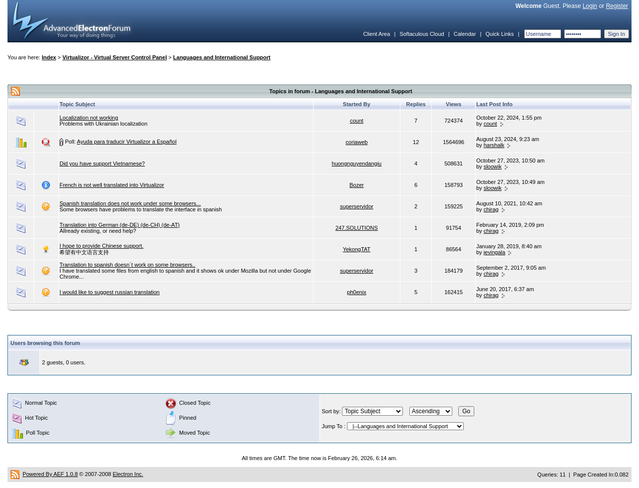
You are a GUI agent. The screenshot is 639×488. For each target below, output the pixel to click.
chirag (491, 209)
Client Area (376, 34)
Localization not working (88, 118)
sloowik (493, 166)
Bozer (356, 185)
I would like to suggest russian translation (109, 292)
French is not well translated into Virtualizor (111, 185)
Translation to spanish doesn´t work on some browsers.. (127, 265)
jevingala (494, 252)
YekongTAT (356, 249)
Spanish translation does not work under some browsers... (130, 203)
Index (49, 57)
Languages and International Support (222, 57)
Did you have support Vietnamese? (102, 163)
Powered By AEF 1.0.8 (50, 474)
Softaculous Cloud (421, 34)
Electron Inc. (128, 474)
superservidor (356, 206)
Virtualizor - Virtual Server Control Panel (114, 57)
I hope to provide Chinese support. (101, 246)
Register (617, 5)
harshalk (494, 145)
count (356, 121)
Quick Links (499, 34)
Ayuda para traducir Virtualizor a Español (127, 142)
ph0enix (356, 292)
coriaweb (356, 142)
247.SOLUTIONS (356, 228)
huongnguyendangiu (357, 163)
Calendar (465, 34)
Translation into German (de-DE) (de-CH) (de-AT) (119, 225)
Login (590, 5)
